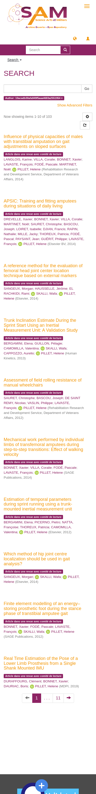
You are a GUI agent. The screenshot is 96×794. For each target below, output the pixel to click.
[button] (74, 38)
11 (58, 698)
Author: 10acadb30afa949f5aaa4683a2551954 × (34, 98)
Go (86, 89)
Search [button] (14, 60)
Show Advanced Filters (74, 105)
